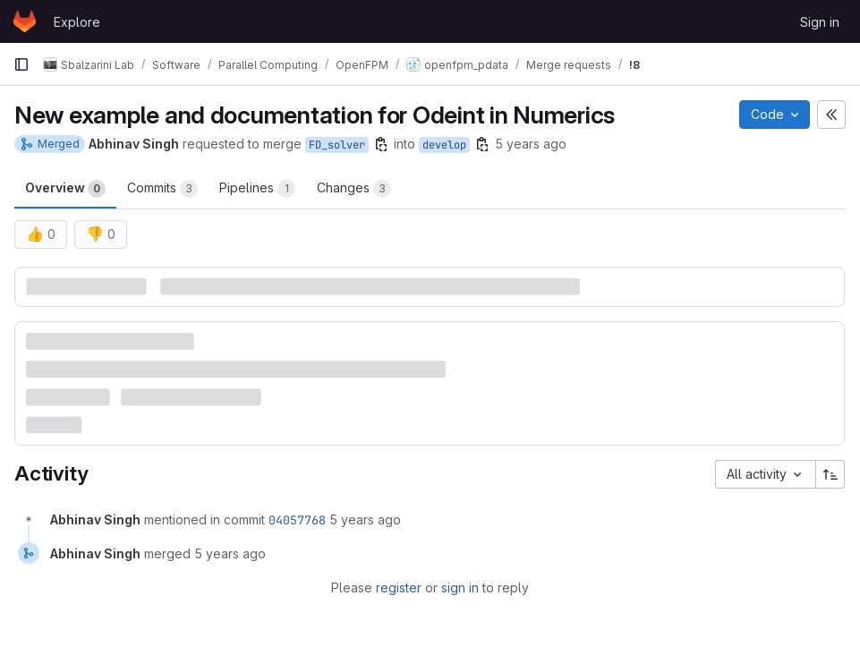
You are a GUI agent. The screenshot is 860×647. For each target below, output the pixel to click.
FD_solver (337, 145)
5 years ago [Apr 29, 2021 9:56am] (530, 143)
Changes (354, 189)
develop (444, 145)
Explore (77, 22)
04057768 (297, 520)
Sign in (819, 22)
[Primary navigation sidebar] (21, 64)
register (398, 587)
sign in (460, 587)
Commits (162, 189)
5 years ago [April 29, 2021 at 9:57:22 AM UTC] (365, 519)
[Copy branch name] (381, 144)
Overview (65, 189)
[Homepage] (24, 21)
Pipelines (257, 189)
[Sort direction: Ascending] (830, 474)
